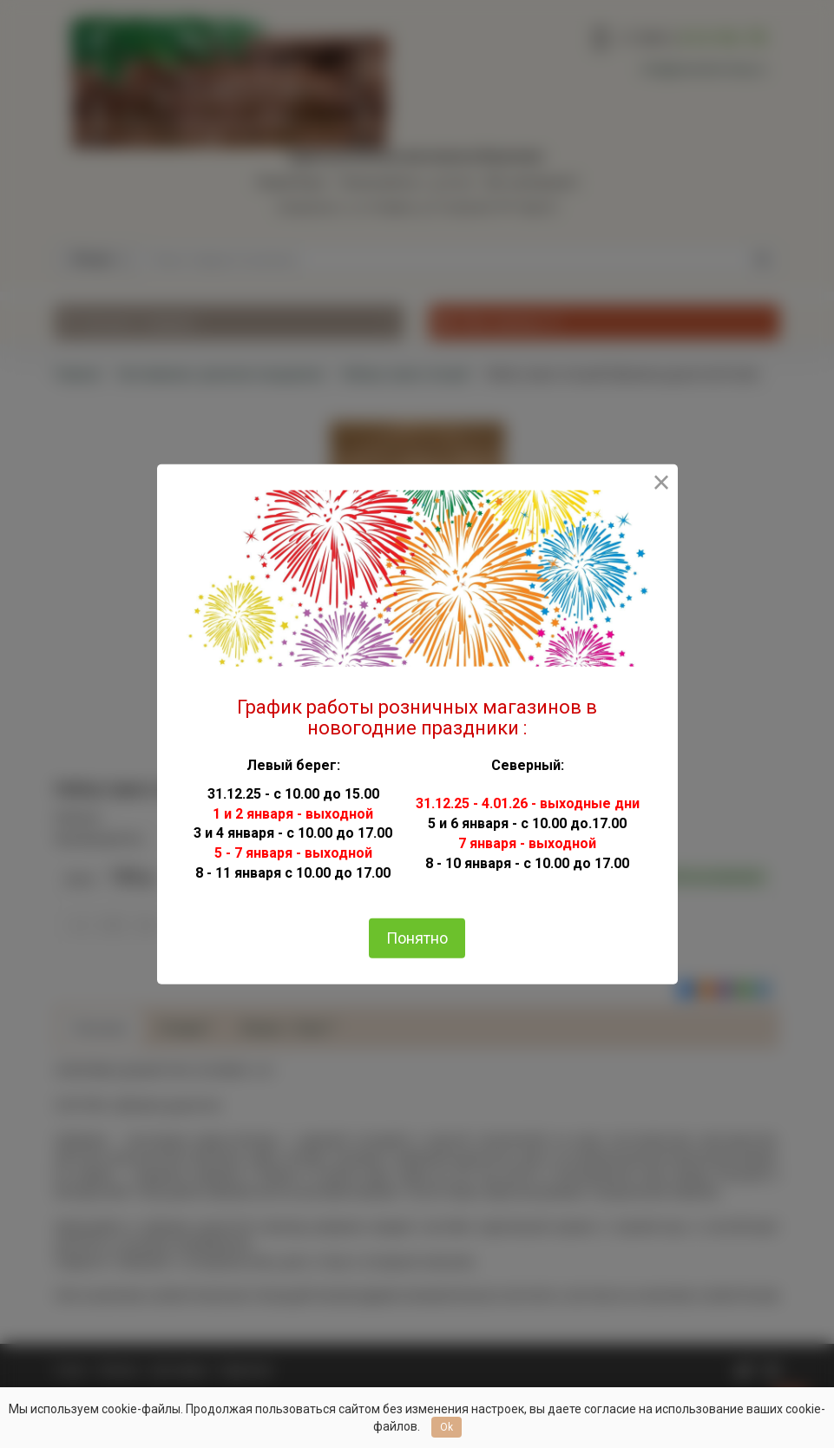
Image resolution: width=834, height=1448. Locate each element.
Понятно (417, 938)
